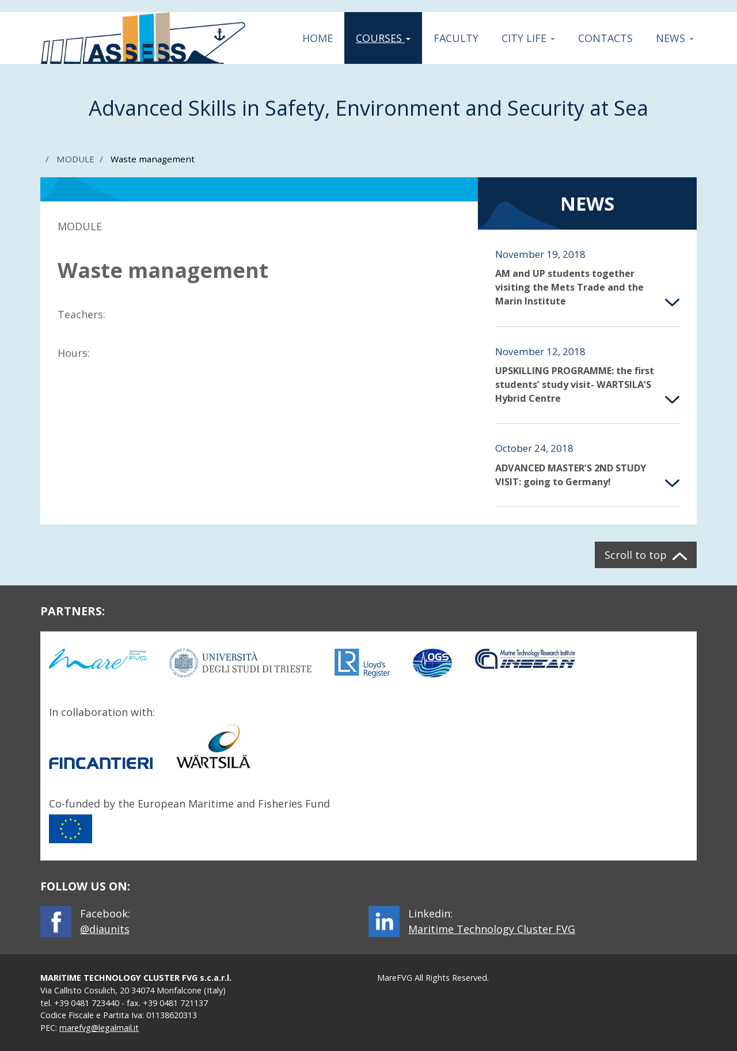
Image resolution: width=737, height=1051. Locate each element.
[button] (587, 278)
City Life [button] (528, 38)
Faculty (456, 38)
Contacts (605, 38)
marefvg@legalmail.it (99, 1027)
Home (317, 38)
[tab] (587, 278)
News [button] (675, 38)
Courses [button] (383, 38)
